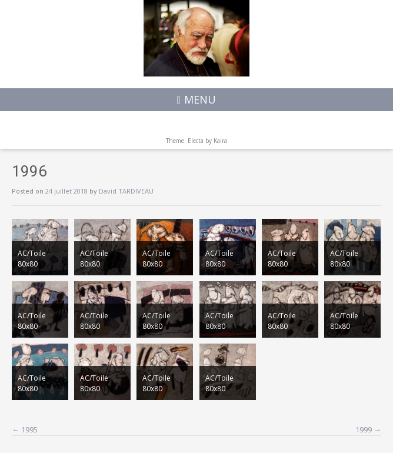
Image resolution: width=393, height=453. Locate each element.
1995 (25, 429)
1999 (368, 429)
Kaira (220, 140)
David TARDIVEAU (126, 190)
